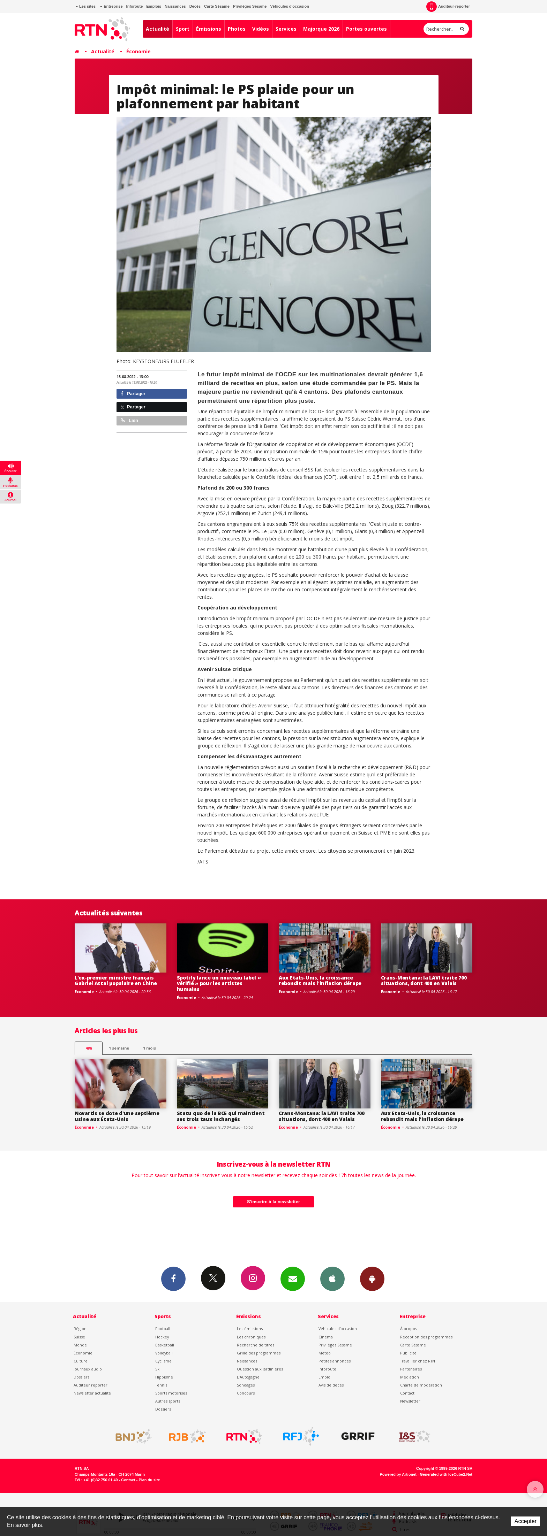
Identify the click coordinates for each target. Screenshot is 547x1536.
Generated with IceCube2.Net (446, 1474)
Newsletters (292, 1278)
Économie (138, 51)
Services (286, 28)
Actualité (157, 28)
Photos (237, 28)
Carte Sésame (217, 6)
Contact (407, 1393)
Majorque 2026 (321, 28)
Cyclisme (163, 1361)
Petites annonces (335, 1361)
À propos (408, 1328)
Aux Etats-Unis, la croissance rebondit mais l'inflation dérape (320, 980)
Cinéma (326, 1337)
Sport (182, 28)
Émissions (208, 28)
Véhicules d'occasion (289, 6)
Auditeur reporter (90, 1385)
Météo (325, 1353)
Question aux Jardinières (260, 1369)
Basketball (164, 1345)
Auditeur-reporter (448, 6)
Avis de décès (331, 1385)
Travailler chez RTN (417, 1361)
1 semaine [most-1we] (119, 1048)
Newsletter (410, 1401)
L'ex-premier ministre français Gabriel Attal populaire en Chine (116, 980)
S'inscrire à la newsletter (273, 1201)
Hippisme (164, 1377)
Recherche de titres (255, 1345)
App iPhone (332, 1278)
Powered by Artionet (398, 1474)
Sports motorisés (171, 1393)
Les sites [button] (85, 6)
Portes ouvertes (366, 28)
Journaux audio (88, 1369)
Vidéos (260, 28)
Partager (133, 393)
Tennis (161, 1385)
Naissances (175, 6)
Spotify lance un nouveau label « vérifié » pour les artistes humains (219, 983)
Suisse (79, 1337)
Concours (246, 1393)
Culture (81, 1361)
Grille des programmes (258, 1353)
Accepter (526, 1521)
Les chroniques (251, 1337)
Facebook (173, 1278)
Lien (129, 420)
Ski (157, 1369)
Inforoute (134, 6)
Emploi (325, 1377)
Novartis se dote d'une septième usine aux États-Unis (117, 1116)
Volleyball (164, 1353)
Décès (195, 6)
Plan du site (149, 1480)
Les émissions (250, 1328)
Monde (80, 1345)
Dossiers (81, 1377)
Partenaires (411, 1369)
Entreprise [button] (111, 6)
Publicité (408, 1353)
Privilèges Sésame (250, 6)
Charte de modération (421, 1385)
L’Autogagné (248, 1377)
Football (162, 1328)
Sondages (246, 1385)
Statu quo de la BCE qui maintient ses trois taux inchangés (221, 1116)
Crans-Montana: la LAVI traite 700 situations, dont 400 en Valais (424, 980)
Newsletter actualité (92, 1393)
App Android (372, 1278)
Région (80, 1328)
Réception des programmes (426, 1337)
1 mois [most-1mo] (149, 1048)
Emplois (153, 6)
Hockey (162, 1337)
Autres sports (167, 1401)
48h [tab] (88, 1048)
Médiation (409, 1377)
